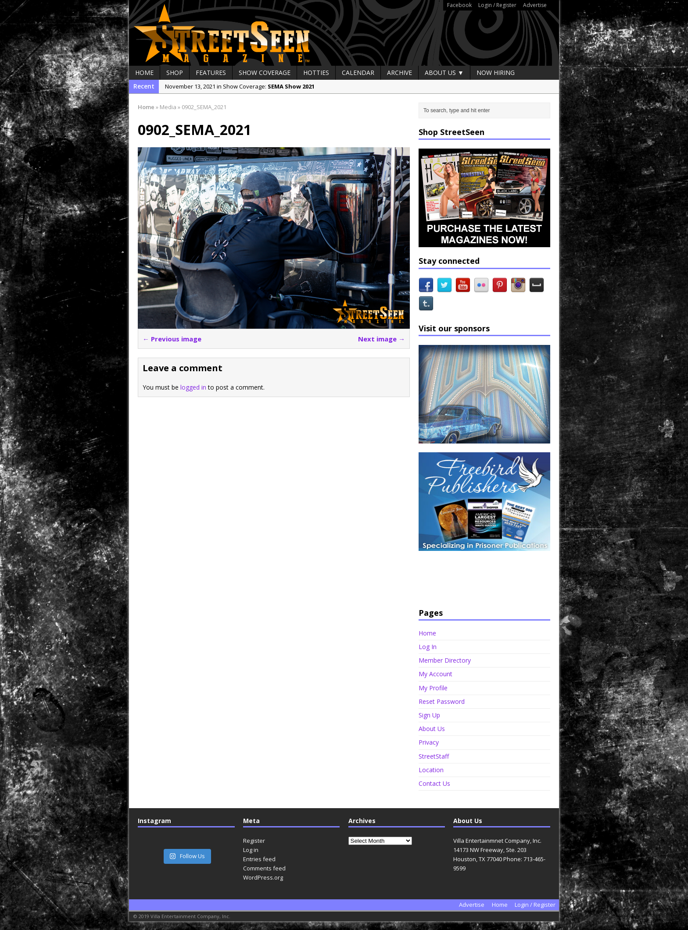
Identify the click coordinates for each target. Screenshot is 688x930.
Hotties (316, 72)
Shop (174, 72)
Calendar (358, 72)
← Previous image (172, 338)
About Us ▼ (444, 72)
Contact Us (434, 783)
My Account (435, 674)
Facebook (459, 5)
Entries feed (259, 859)
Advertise (535, 5)
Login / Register (497, 5)
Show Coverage (264, 72)
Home (144, 72)
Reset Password (442, 701)
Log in (250, 850)
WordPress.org (263, 877)
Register (254, 841)
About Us (432, 728)
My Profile (433, 688)
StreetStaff (434, 756)
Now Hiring (496, 72)
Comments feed (264, 868)
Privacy (429, 742)
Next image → (381, 338)
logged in (193, 387)
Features (211, 72)
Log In (428, 646)
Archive (399, 72)
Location (431, 770)
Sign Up (429, 715)
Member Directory (445, 660)
